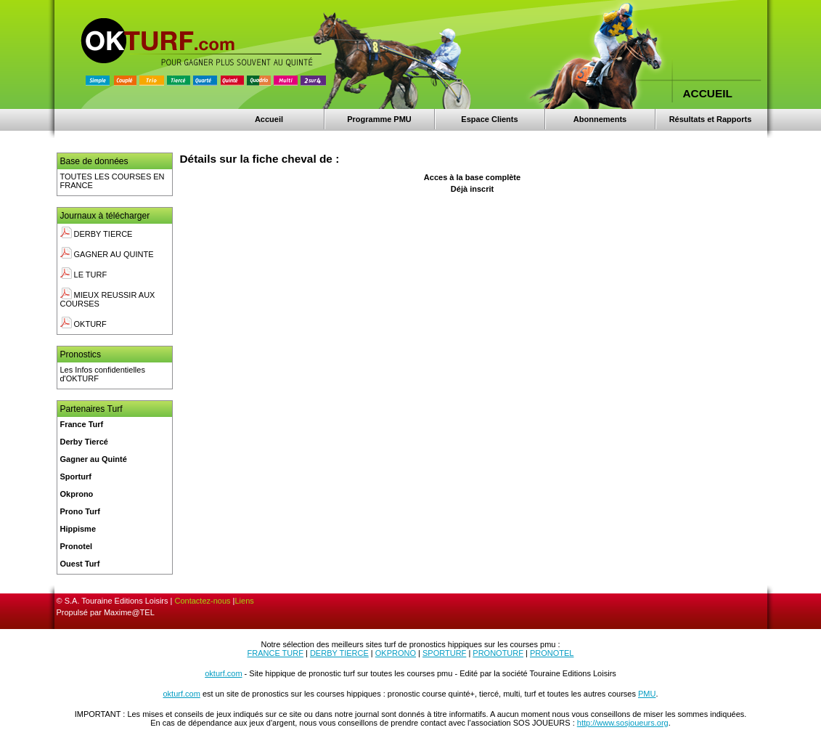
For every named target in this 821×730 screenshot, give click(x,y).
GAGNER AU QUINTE (107, 254)
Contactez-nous (203, 600)
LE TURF (83, 274)
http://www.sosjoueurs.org (623, 722)
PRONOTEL (552, 653)
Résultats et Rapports (710, 119)
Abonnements (599, 119)
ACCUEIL (707, 93)
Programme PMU (379, 119)
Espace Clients (489, 119)
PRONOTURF (498, 653)
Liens (243, 600)
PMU (646, 693)
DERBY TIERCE (96, 234)
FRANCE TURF (275, 653)
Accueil (269, 119)
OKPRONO (395, 653)
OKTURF (83, 324)
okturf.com (223, 673)
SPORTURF (444, 653)
